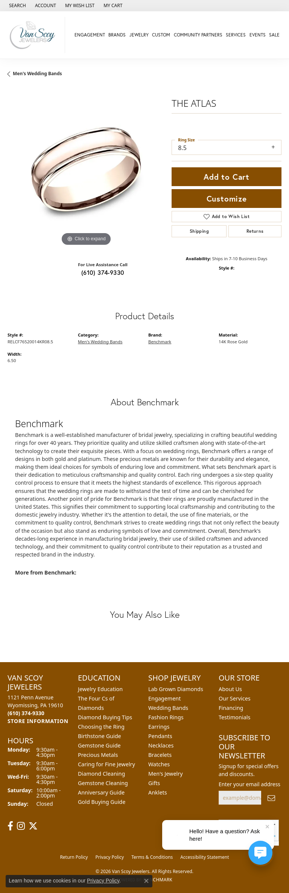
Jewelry (139, 35)
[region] (86, 169)
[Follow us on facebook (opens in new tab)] (10, 826)
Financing (231, 707)
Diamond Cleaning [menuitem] (101, 773)
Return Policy (74, 857)
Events (257, 35)
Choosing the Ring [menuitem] (101, 726)
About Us (230, 689)
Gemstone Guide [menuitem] (99, 745)
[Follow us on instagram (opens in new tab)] (21, 826)
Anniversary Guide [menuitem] (101, 792)
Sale (274, 35)
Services (236, 35)
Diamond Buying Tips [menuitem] (105, 717)
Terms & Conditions (152, 857)
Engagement (90, 35)
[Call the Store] (26, 713)
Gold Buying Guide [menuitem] (101, 801)
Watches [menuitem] (159, 764)
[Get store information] (38, 721)
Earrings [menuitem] (158, 726)
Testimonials (234, 717)
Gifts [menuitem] (154, 783)
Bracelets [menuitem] (160, 754)
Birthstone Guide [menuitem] (99, 736)
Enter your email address (249, 784)
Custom (161, 35)
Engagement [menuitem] (164, 698)
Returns (255, 231)
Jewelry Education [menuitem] (100, 689)
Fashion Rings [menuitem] (166, 717)
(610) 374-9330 (103, 272)
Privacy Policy (109, 857)
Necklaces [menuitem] (160, 745)
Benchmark (159, 341)
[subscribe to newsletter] (271, 798)
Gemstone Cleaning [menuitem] (103, 783)
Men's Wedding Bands (37, 73)
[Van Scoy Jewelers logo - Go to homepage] (34, 35)
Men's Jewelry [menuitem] (165, 773)
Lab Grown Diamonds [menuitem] (175, 689)
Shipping (199, 231)
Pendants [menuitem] (160, 736)
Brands (117, 35)
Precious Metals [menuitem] (98, 754)
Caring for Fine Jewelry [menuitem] (106, 764)
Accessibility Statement (204, 857)
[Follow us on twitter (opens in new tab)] (33, 826)
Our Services (235, 698)
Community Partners (198, 35)
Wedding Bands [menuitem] (168, 707)
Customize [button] (227, 198)
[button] (17, 5)
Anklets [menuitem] (157, 792)
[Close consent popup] (146, 881)
